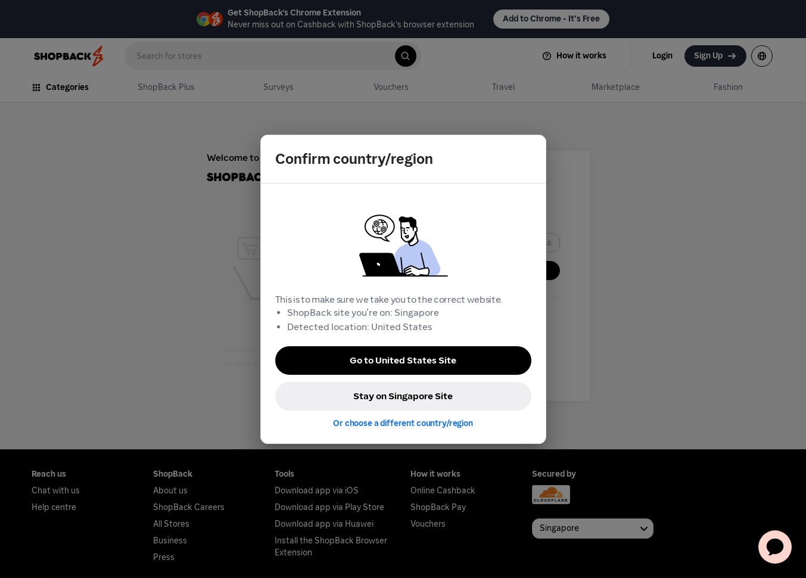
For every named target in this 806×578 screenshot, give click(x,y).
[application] (775, 547)
